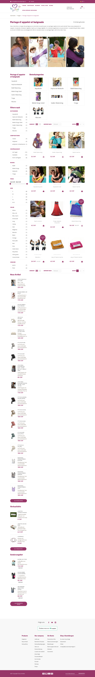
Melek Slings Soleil (16, 91)
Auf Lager (19, 152)
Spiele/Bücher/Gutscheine (29, 10)
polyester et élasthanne (19, 144)
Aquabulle (14, 81)
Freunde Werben (39, 656)
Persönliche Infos (51, 639)
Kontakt (31, 1)
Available (19, 155)
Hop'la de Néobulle (16, 84)
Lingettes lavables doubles (22, 512)
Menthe (19, 232)
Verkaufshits (25, 644)
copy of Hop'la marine (57, 257)
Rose (19, 268)
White (19, 210)
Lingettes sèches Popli (22, 524)
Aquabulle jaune (37, 186)
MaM (19, 165)
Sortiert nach (48, 124)
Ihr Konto (50, 636)
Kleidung (37, 5)
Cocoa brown (19, 257)
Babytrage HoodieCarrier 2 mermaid (22, 473)
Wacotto (13, 101)
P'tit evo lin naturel (21, 445)
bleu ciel (19, 213)
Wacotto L (37, 257)
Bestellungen (50, 644)
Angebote (24, 639)
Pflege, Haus (44, 5)
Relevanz (57, 124)
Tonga (13, 98)
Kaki (19, 227)
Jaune (19, 265)
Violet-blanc (19, 249)
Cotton (19, 139)
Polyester (19, 141)
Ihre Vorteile (37, 659)
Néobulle (19, 171)
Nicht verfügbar (19, 157)
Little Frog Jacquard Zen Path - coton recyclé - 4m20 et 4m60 (22, 368)
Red (19, 243)
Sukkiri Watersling (16, 95)
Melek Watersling (76, 221)
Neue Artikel (25, 641)
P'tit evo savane (22, 410)
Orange (19, 238)
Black (19, 235)
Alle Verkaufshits (18, 548)
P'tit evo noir (21, 354)
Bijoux (51, 5)
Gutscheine (50, 651)
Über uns (37, 646)
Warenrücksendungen (52, 641)
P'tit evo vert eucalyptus (21, 433)
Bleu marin (19, 216)
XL (19, 199)
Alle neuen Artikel (18, 500)
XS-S (19, 202)
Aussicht (31, 124)
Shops (36, 666)
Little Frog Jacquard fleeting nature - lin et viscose (22, 384)
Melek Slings (19, 168)
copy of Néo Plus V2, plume (22, 280)
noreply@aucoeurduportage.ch (18, 1)
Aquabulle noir (57, 186)
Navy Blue (19, 252)
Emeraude (19, 218)
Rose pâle (19, 241)
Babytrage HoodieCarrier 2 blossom (22, 459)
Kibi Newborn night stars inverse (21, 588)
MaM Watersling (16, 88)
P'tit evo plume (21, 342)
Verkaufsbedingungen (40, 644)
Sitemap (37, 664)
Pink (19, 246)
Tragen (24, 5)
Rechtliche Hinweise (39, 641)
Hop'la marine (76, 152)
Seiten (74, 124)
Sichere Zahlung (38, 649)
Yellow (19, 224)
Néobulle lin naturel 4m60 (21, 330)
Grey (19, 221)
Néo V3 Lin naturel (20, 318)
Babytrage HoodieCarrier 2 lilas (22, 487)
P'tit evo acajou (22, 421)
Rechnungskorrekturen (52, 646)
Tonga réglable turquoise (57, 222)
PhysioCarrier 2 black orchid (22, 305)
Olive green (19, 254)
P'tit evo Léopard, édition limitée (22, 398)
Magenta (19, 229)
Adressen (49, 649)
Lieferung (37, 639)
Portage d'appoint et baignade (17, 76)
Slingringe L (21, 536)
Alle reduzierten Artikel (19, 604)
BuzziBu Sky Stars (22, 559)
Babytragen (30, 5)
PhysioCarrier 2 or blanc (22, 292)
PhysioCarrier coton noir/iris (21, 573)
